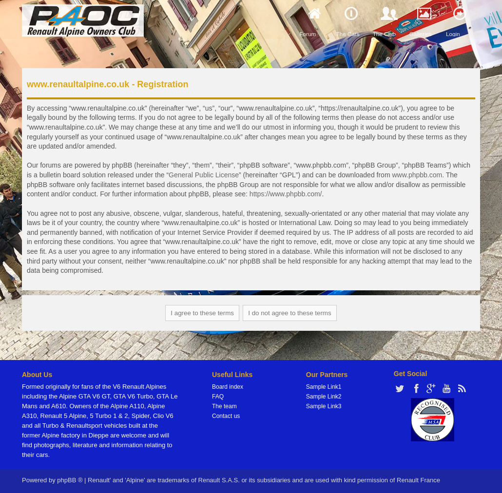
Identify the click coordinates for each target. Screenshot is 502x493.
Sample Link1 (324, 386)
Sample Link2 (324, 396)
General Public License (204, 175)
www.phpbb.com (417, 175)
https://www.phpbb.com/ (286, 194)
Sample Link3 (324, 406)
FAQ (218, 396)
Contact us (226, 416)
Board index (227, 386)
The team (224, 406)
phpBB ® (69, 480)
